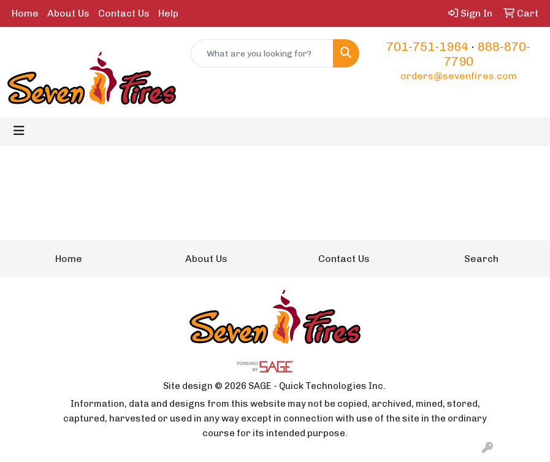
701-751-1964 (427, 46)
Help (168, 13)
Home (25, 13)
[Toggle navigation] (19, 130)
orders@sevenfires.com (458, 76)
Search (481, 258)
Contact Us (124, 13)
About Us (68, 13)
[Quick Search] (262, 53)
